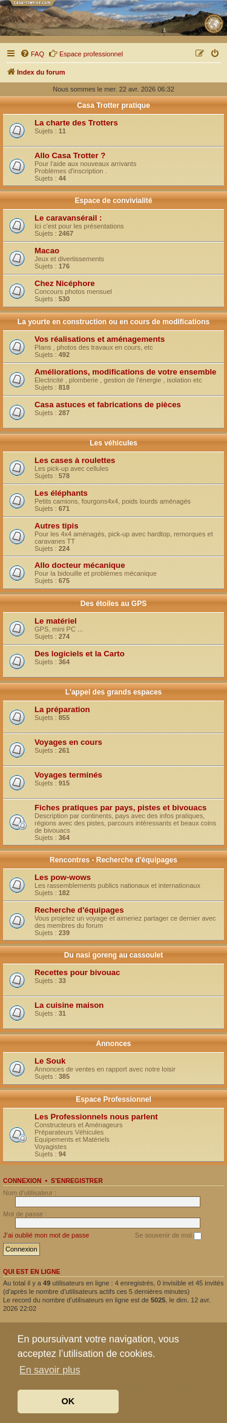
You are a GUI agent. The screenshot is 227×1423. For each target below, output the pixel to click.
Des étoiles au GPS (113, 603)
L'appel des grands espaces (113, 692)
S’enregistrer (77, 1180)
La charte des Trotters (76, 122)
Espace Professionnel (113, 1099)
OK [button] (68, 1401)
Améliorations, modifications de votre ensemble (125, 371)
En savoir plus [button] (50, 1370)
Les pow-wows (63, 877)
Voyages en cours (68, 742)
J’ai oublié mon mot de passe (46, 1235)
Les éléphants (61, 493)
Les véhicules (113, 443)
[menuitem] (32, 54)
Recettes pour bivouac (77, 972)
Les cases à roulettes (75, 460)
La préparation (62, 709)
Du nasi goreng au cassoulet (113, 955)
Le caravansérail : (68, 217)
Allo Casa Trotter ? (70, 155)
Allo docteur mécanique (80, 565)
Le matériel (56, 620)
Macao (47, 250)
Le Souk (50, 1060)
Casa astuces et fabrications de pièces (108, 404)
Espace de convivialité (113, 200)
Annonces (113, 1043)
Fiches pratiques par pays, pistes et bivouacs (120, 807)
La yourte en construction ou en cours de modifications (113, 322)
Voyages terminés (68, 774)
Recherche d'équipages (79, 910)
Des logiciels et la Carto (80, 653)
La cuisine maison (69, 1005)
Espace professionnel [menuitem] (85, 53)
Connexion (22, 1180)
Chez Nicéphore (65, 283)
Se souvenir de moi (168, 1235)
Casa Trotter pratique (113, 105)
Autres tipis (57, 525)
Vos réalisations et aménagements (100, 339)
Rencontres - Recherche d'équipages (113, 860)
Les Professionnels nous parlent (96, 1116)
